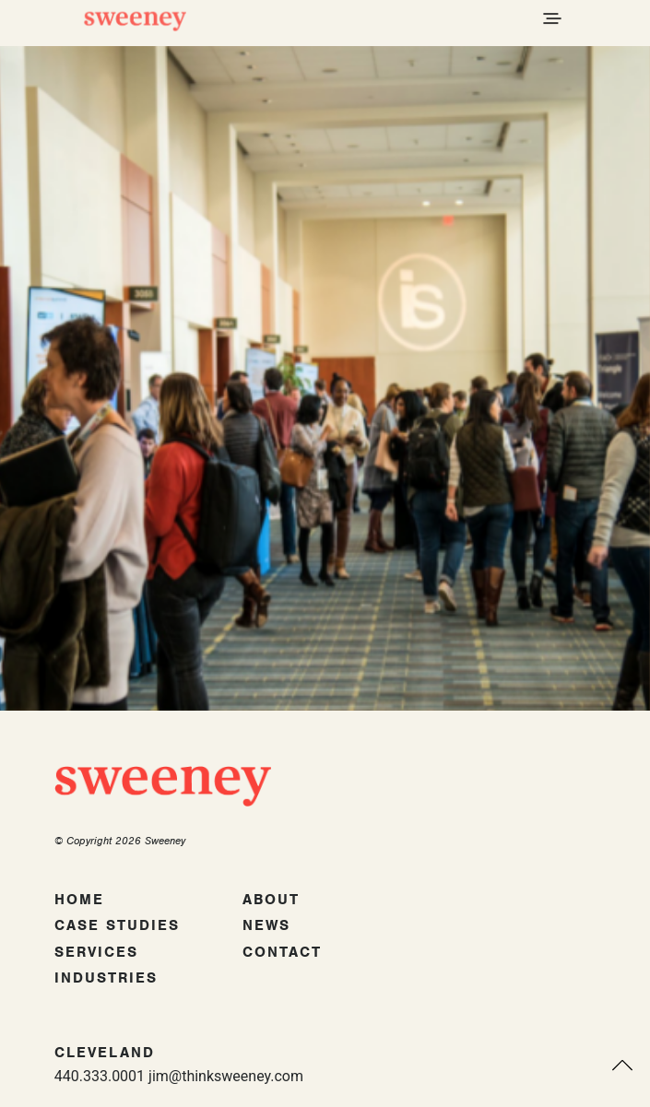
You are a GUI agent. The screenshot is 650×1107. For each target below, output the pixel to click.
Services (96, 952)
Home (79, 899)
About (271, 899)
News (266, 925)
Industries (106, 978)
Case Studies (117, 925)
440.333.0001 (99, 1076)
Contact (282, 952)
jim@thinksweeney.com (225, 1076)
